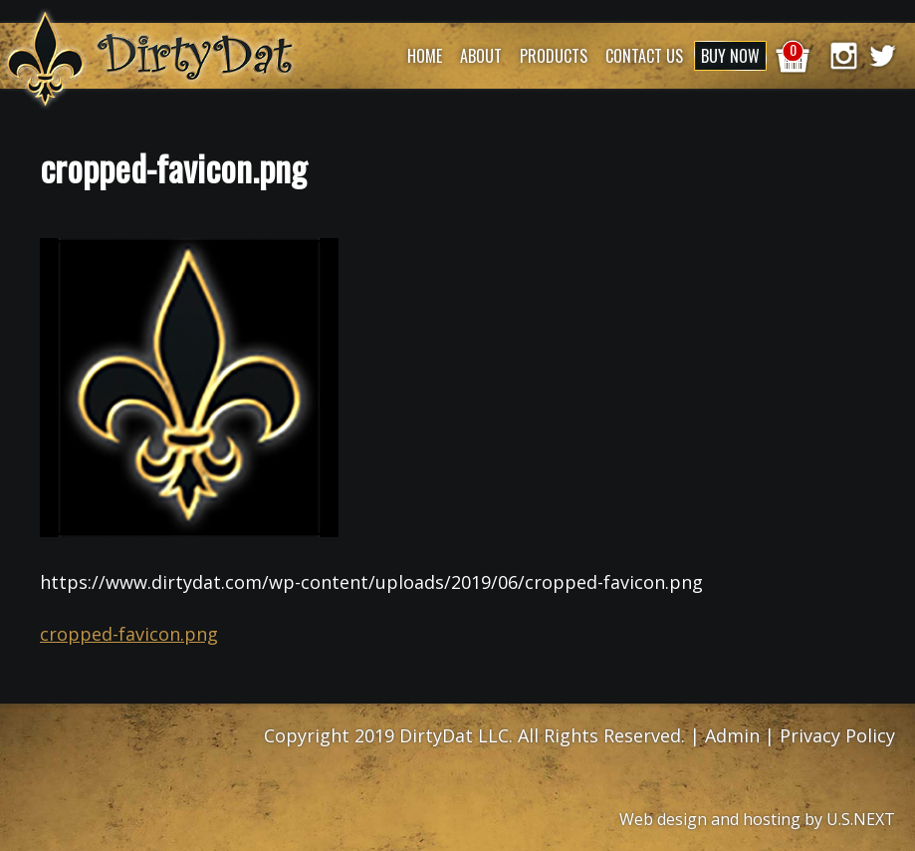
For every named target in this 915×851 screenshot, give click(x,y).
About (481, 56)
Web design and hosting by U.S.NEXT (757, 819)
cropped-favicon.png (129, 634)
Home (424, 56)
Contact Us (644, 56)
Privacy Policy (837, 735)
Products (553, 56)
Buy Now (730, 56)
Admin (732, 735)
